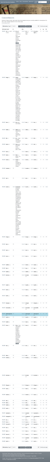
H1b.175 (3, 307)
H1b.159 (3, 159)
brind (7, 159)
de (16, 109)
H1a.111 (23, 138)
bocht (7, 317)
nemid (17, 37)
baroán (17, 90)
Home (17, 1)
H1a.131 (23, 307)
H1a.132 (23, 313)
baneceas (17, 82)
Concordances (25, 1)
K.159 (32, 154)
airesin (17, 93)
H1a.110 (23, 129)
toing (17, 48)
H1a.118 (23, 186)
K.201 (32, 441)
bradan (7, 168)
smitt (17, 49)
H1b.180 (3, 345)
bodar (26, 264)
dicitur (19, 326)
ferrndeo (17, 162)
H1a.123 (23, 264)
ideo (19, 93)
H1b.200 (3, 441)
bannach (8, 437)
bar (26, 144)
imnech (17, 46)
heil (18, 199)
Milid (18, 206)
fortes (17, 146)
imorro (17, 230)
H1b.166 (3, 256)
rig (19, 230)
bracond (27, 424)
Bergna (7, 385)
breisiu (26, 357)
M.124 (47, 159)
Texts (20, 1)
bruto (19, 164)
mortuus (17, 133)
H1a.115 (23, 159)
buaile (26, 285)
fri (20, 62)
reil (20, 163)
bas (26, 268)
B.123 (14, 186)
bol (6, 427)
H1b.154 (3, 129)
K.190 (32, 271)
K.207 (32, 77)
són (19, 232)
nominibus (18, 111)
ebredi (19, 123)
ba (16, 203)
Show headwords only (5, 23)
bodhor (7, 264)
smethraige (18, 40)
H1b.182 (3, 357)
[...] (7, 31)
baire (7, 144)
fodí (16, 136)
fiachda (17, 329)
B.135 (14, 159)
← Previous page (22, 26)
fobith (18, 211)
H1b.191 (3, 412)
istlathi (17, 70)
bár (34, 144)
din (18, 117)
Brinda (17, 159)
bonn (7, 289)
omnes (19, 112)
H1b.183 (3, 375)
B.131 (14, 129)
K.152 (32, 31)
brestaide (8, 307)
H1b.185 (3, 388)
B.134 (14, 154)
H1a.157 (23, 144)
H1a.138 (23, 357)
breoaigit (17, 119)
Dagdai (18, 80)
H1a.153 (23, 437)
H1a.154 (23, 441)
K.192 (32, 412)
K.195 (32, 421)
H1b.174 (3, 302)
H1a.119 (23, 236)
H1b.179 (3, 325)
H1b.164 (3, 244)
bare (7, 151)
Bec (16, 122)
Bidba (17, 129)
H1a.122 (23, 256)
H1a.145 (23, 412)
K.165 (32, 244)
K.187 (32, 394)
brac (7, 422)
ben (7, 244)
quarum (18, 109)
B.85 (13, 325)
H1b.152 (3, 77)
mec (20, 198)
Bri (16, 31)
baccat (7, 434)
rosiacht (17, 198)
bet (6, 345)
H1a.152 (23, 434)
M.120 (47, 138)
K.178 (32, 317)
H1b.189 (3, 404)
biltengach (27, 313)
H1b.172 (3, 289)
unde (17, 140)
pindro (17, 156)
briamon (17, 39)
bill (26, 355)
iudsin (19, 340)
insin (19, 108)
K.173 (32, 289)
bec (26, 122)
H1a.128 (23, 289)
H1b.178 (3, 321)
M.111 (47, 186)
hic (17, 75)
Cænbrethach (18, 193)
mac (16, 206)
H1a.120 (23, 244)
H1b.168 (3, 268)
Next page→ (29, 26)
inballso (17, 62)
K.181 (32, 345)
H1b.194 (3, 421)
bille (7, 355)
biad (26, 321)
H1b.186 (3, 394)
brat (7, 256)
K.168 (32, 264)
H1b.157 (3, 151)
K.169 (32, 268)
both (7, 295)
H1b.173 (3, 295)
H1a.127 (23, 284)
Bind (16, 155)
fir (20, 56)
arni (16, 163)
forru (17, 227)
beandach (36, 413)
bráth (35, 186)
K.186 (32, 388)
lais (19, 234)
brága (35, 236)
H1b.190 (3, 408)
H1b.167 (3, 264)
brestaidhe (36, 307)
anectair (17, 65)
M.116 (47, 31)
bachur (7, 394)
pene (17, 112)
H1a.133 (23, 317)
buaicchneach (37, 416)
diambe (17, 229)
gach (18, 31)
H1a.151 (23, 430)
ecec (16, 123)
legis (18, 102)
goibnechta (18, 104)
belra (17, 219)
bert (7, 250)
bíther (17, 221)
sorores (19, 99)
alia (19, 72)
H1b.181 (3, 355)
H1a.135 (23, 325)
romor (17, 89)
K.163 (32, 186)
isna (16, 223)
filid (19, 45)
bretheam (19, 203)
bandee (17, 85)
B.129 (14, 77)
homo (19, 75)
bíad (34, 321)
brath (7, 186)
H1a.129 (23, 295)
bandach (27, 437)
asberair (19, 207)
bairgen (7, 303)
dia (16, 139)
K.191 (32, 408)
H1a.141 (23, 388)
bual (7, 388)
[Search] (42, 2)
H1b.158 (3, 154)
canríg (19, 221)
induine (19, 49)
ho (19, 156)
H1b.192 (3, 416)
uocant (17, 95)
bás (6, 268)
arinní (17, 338)
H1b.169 (3, 271)
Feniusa (19, 194)
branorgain (18, 337)
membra (17, 74)
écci (18, 52)
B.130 (14, 122)
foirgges (17, 339)
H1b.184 (3, 385)
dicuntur (17, 148)
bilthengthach (9, 313)
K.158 (32, 151)
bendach (8, 413)
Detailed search (36, 2)
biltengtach (36, 313)
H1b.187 (3, 400)
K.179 (32, 321)
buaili (7, 285)
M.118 (47, 122)
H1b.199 (3, 437)
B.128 (14, 31)
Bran (17, 325)
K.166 (32, 250)
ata (20, 61)
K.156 (32, 138)
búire (20, 149)
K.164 (32, 236)
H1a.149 (23, 424)
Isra (16, 199)
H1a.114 (23, 154)
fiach (20, 325)
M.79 (46, 325)
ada (19, 46)
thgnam (17, 91)
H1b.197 (3, 430)
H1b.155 (3, 138)
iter (16, 50)
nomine (18, 98)
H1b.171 (3, 284)
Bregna (35, 385)
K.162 (32, 178)
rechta (17, 214)
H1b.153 (3, 122)
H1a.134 (23, 321)
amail (19, 57)
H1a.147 (23, 419)
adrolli (17, 134)
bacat (26, 434)
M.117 (47, 77)
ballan (7, 271)
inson (17, 57)
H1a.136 (23, 345)
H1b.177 (3, 317)
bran (7, 325)
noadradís (18, 86)
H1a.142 (23, 394)
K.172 (32, 284)
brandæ (17, 328)
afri (19, 90)
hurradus (17, 228)
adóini (17, 63)
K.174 (32, 295)
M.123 (47, 154)
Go (48, 2)
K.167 (32, 256)
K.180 (32, 325)
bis (17, 132)
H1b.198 (3, 434)
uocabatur (18, 116)
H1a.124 (23, 268)
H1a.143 (23, 355)
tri (19, 106)
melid (19, 48)
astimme (17, 68)
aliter (18, 189)
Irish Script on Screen (11, 459)
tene (17, 142)
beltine (19, 140)
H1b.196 (3, 427)
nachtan (17, 220)
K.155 (32, 129)
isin (19, 217)
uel (16, 164)
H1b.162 (3, 186)
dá (18, 50)
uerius (17, 192)
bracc (26, 422)
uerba (17, 161)
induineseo (18, 66)
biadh (7, 321)
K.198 (32, 430)
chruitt (17, 157)
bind (7, 155)
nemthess (18, 56)
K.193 (32, 416)
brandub (17, 333)
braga (7, 236)
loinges (18, 205)
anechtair (17, 61)
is (19, 91)
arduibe (17, 330)
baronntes (18, 145)
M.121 (47, 144)
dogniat (17, 45)
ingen (20, 78)
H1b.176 (3, 313)
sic (19, 74)
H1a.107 (23, 31)
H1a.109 (23, 122)
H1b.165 (3, 250)
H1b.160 (3, 168)
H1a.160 (23, 77)
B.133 (14, 144)
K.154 (32, 122)
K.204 (32, 144)
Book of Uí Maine (17, 458)
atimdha (17, 217)
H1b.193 (3, 419)
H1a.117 (23, 178)
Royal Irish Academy (34, 458)
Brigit (7, 77)
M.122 (47, 151)
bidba (7, 129)
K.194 (32, 419)
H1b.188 (3, 402)
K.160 (32, 159)
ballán (26, 271)
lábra (18, 163)
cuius (17, 99)
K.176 (32, 307)
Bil (6, 138)
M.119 (47, 129)
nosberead (18, 215)
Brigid (26, 77)
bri (26, 31)
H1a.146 (23, 416)
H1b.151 (3, 31)
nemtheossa (18, 44)
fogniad (17, 225)
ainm (17, 41)
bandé (17, 106)
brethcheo (18, 188)
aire (16, 207)
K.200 (32, 437)
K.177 (32, 313)
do (16, 52)
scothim (17, 331)
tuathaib (19, 223)
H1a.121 (23, 250)
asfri (16, 58)
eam (16, 94)
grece (19, 129)
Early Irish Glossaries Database (8, 2)
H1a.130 (23, 302)
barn (7, 431)
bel (6, 178)
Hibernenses (18, 113)
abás (19, 134)
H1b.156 (3, 144)
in (19, 107)
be (20, 82)
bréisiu (7, 357)
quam (17, 72)
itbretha (17, 212)
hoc (16, 98)
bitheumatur (18, 131)
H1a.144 (23, 408)
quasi (18, 122)
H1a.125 (23, 271)
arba (18, 87)
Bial (19, 138)
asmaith (17, 234)
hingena (17, 107)
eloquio (17, 166)
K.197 (32, 427)
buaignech (8, 416)
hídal (18, 139)
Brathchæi (18, 186)
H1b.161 (3, 178)
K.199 (32, 434)
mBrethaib (18, 36)
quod (17, 190)
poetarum (18, 96)
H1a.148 (23, 421)
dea (16, 115)
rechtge (17, 232)
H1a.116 (23, 168)
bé (18, 103)
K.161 (32, 168)
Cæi (16, 208)
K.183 (32, 357)
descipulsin (19, 197)
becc (7, 122)
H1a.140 (23, 385)
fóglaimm (18, 201)
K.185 (32, 385)
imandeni (17, 54)
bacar (35, 394)
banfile (17, 78)
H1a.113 (23, 151)
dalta (17, 194)
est (16, 35)
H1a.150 (23, 427)
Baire (17, 144)
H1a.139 (23, 275)
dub (18, 334)
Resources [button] (31, 1)
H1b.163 (3, 236)
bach (7, 408)
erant (17, 100)
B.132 (14, 138)
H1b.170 (3, 275)
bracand (7, 424)
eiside (17, 81)
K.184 (32, 275)
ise (19, 195)
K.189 (32, 355)
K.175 (32, 302)
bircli (7, 441)
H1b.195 (3, 424)
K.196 (32, 424)
